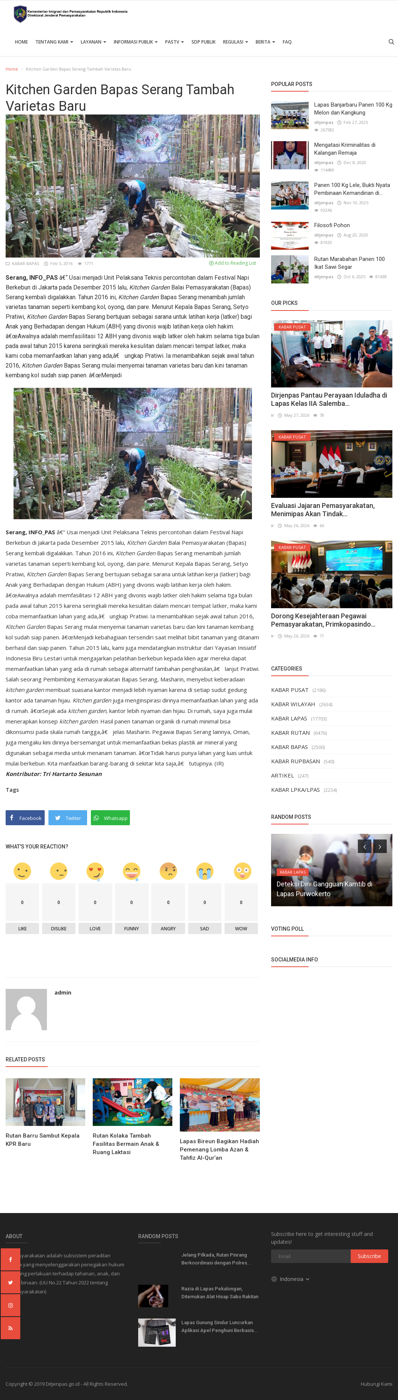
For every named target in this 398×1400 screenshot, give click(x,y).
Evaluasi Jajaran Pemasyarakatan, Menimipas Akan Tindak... (323, 510)
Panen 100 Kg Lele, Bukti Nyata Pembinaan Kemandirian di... (352, 189)
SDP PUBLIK (203, 42)
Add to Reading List (232, 263)
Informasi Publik (136, 42)
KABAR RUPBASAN (295, 761)
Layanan (93, 42)
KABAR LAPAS (289, 718)
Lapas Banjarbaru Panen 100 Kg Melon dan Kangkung (353, 108)
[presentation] (364, 846)
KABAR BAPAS (23, 263)
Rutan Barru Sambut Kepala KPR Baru (43, 1139)
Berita (265, 42)
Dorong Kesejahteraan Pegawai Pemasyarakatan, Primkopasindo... (323, 620)
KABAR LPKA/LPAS (295, 789)
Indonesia (290, 1278)
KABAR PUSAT (290, 689)
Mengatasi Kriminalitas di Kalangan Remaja (344, 149)
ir (272, 415)
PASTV (174, 42)
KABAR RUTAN (290, 732)
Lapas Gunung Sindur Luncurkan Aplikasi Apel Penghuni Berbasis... (219, 1326)
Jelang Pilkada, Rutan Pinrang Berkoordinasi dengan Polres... (216, 1259)
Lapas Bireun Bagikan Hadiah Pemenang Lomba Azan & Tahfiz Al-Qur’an (219, 1149)
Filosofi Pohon (332, 225)
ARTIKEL (282, 775)
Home (21, 42)
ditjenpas (323, 122)
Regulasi (235, 42)
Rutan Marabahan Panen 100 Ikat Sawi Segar (349, 263)
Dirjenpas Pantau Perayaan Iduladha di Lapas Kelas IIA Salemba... (329, 399)
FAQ (287, 42)
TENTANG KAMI (54, 42)
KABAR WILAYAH (293, 704)
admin (62, 992)
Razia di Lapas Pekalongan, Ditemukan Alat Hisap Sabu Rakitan (219, 1292)
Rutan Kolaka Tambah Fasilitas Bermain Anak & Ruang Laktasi (126, 1144)
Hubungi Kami (376, 1383)
